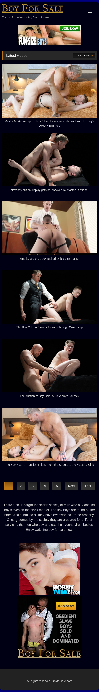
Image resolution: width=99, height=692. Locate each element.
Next (71, 486)
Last (88, 486)
